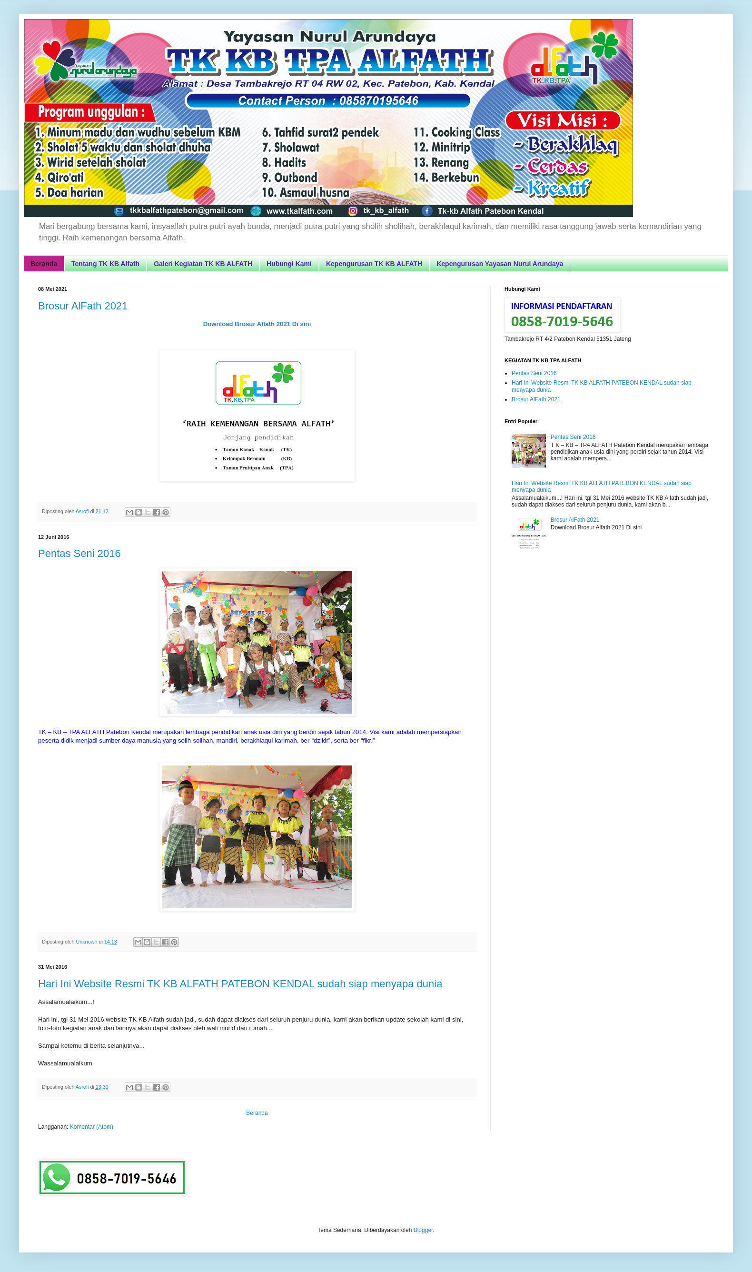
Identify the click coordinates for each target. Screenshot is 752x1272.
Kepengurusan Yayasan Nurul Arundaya (499, 264)
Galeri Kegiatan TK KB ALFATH (203, 264)
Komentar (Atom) (91, 1126)
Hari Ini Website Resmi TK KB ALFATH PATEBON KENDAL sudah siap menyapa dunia (240, 984)
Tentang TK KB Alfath (105, 264)
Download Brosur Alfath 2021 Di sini (257, 324)
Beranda (43, 264)
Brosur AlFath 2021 (83, 306)
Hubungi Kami (289, 264)
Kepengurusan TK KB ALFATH (374, 264)
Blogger (423, 1230)
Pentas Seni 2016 (79, 553)
